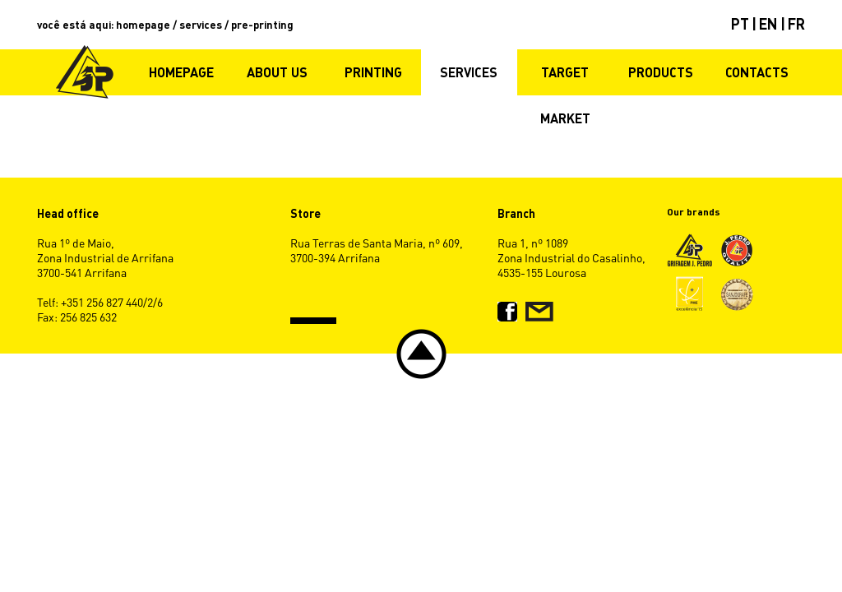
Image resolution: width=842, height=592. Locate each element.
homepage (143, 24)
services (200, 24)
